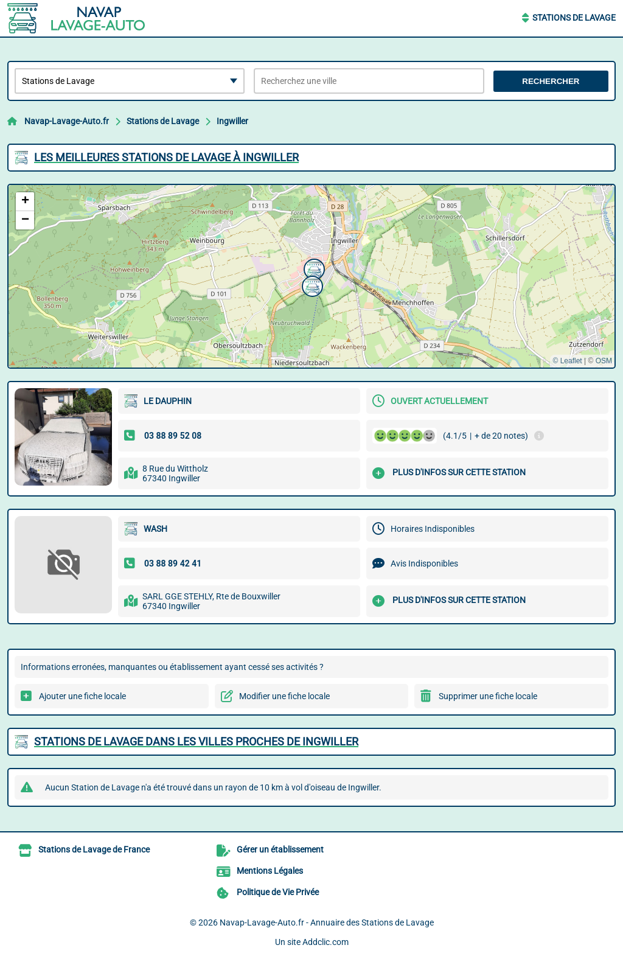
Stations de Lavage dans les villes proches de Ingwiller (196, 741)
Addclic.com (325, 942)
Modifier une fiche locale (284, 696)
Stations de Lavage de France (94, 849)
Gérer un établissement (280, 849)
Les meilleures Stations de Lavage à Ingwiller (166, 157)
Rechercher (550, 81)
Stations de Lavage (574, 18)
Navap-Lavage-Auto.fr (66, 121)
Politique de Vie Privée (278, 892)
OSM (604, 361)
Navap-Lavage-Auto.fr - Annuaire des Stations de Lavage (327, 922)
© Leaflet (567, 361)
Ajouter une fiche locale (82, 696)
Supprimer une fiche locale (488, 696)
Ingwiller (232, 121)
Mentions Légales (270, 871)
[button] (313, 268)
